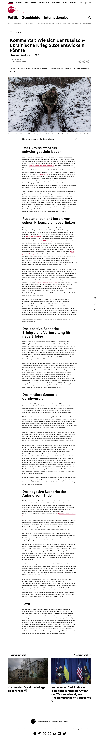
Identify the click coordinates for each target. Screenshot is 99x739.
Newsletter (38, 729)
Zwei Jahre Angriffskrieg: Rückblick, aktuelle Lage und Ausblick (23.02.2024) (72, 23)
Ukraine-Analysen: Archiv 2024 (43, 23)
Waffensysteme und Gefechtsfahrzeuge (41, 165)
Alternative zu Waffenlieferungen (47, 282)
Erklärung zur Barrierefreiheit (81, 729)
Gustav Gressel (16, 60)
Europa (25, 23)
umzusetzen (37, 236)
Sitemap (30, 729)
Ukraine (31, 23)
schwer (29, 236)
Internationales (18, 23)
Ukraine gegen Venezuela (52, 241)
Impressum (12, 729)
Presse (57, 729)
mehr (72, 2)
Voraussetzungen (43, 174)
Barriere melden (66, 729)
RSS (45, 729)
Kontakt (50, 729)
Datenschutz (21, 729)
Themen (10, 23)
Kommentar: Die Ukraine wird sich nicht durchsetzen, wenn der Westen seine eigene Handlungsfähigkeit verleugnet (71, 693)
